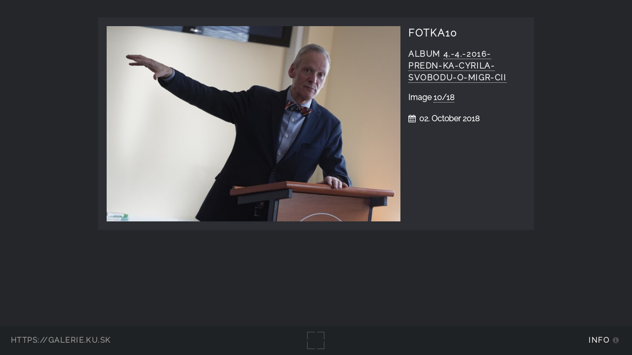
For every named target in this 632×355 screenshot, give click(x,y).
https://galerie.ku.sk (61, 340)
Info (599, 340)
